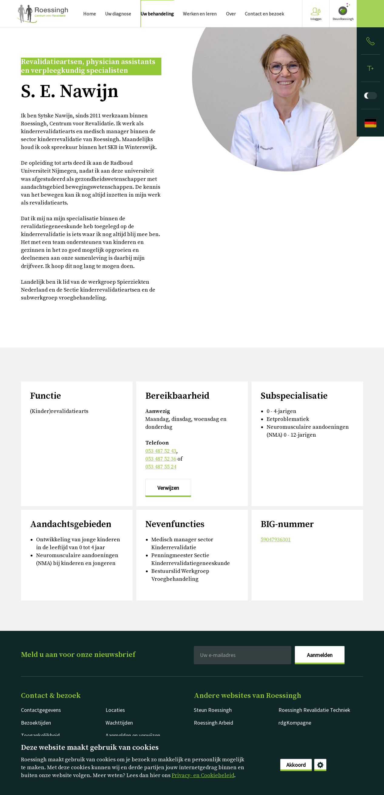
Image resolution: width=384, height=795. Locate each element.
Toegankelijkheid (40, 735)
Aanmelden (319, 654)
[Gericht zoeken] (370, 13)
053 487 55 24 (160, 466)
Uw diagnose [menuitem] (118, 14)
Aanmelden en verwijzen (133, 735)
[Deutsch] (370, 123)
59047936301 (276, 539)
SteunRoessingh (343, 19)
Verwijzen (168, 487)
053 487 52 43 (160, 451)
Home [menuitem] (89, 14)
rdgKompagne (294, 722)
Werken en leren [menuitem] (200, 14)
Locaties (115, 709)
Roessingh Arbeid (213, 722)
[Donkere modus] (370, 95)
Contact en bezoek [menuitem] (264, 14)
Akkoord (296, 764)
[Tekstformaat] (370, 68)
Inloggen (316, 14)
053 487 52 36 (160, 458)
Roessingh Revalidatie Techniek (314, 709)
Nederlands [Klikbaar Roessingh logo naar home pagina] (42, 13)
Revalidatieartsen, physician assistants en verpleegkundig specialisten (88, 66)
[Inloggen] (370, 41)
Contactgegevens (41, 709)
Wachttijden (119, 722)
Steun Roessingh (213, 709)
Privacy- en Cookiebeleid (203, 775)
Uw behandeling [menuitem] (157, 14)
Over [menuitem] (231, 14)
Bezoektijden (36, 722)
